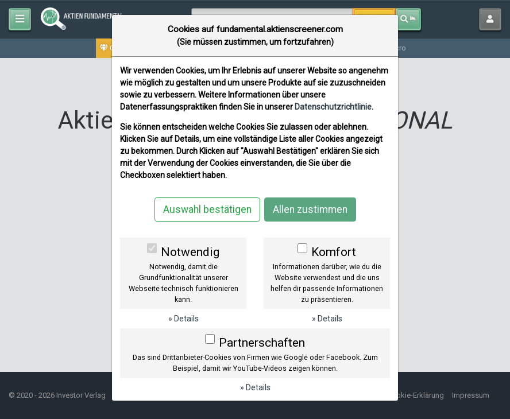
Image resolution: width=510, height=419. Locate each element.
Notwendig (190, 252)
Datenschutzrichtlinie (333, 106)
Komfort (333, 252)
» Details (183, 318)
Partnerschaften (262, 343)
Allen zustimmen (310, 209)
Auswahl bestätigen (207, 209)
